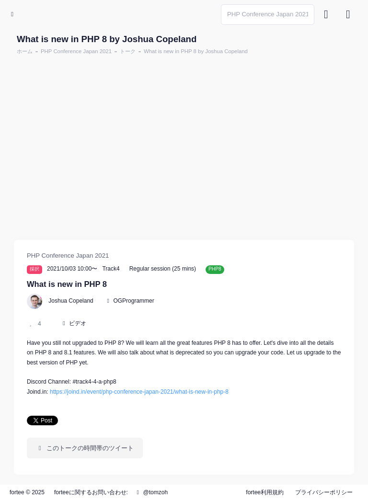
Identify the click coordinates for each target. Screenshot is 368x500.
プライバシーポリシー (324, 492)
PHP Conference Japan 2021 (76, 51)
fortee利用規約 (265, 492)
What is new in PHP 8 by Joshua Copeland (196, 51)
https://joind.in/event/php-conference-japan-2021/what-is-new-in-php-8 (139, 391)
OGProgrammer (133, 300)
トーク (128, 51)
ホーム (25, 51)
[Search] (267, 14)
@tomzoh (151, 492)
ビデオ (77, 323)
